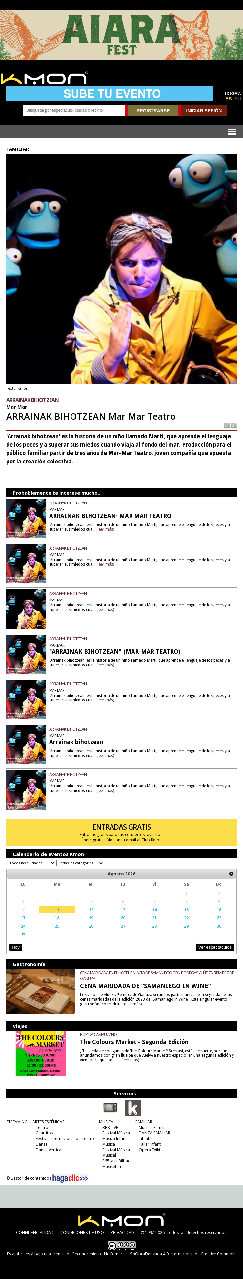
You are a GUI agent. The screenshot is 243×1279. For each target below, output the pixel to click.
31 (23, 933)
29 (186, 926)
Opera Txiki (149, 1149)
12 (91, 909)
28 (154, 926)
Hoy (15, 947)
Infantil (145, 1138)
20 (123, 917)
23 (219, 917)
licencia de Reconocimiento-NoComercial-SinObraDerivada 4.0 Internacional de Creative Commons (144, 1254)
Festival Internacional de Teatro (65, 1138)
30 (219, 926)
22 (186, 917)
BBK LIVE (110, 1127)
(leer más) (105, 529)
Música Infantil (115, 1138)
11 (57, 909)
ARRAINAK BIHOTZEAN (68, 503)
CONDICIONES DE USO (82, 1232)
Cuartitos (44, 1133)
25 (57, 926)
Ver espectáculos (215, 947)
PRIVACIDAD (122, 1232)
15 (186, 909)
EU (237, 98)
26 (91, 926)
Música (108, 1144)
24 (23, 926)
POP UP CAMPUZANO (98, 1034)
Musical (109, 1155)
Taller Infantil (151, 1144)
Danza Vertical (49, 1149)
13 (123, 909)
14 (154, 909)
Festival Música (116, 1133)
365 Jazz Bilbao (116, 1161)
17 (23, 917)
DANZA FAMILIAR (154, 1133)
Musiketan (111, 1166)
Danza (42, 1144)
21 (154, 917)
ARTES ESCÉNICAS (48, 1122)
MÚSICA (106, 1122)
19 (91, 917)
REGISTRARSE (153, 110)
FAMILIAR (143, 1122)
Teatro (42, 1127)
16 (219, 909)
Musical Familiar (153, 1127)
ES (228, 98)
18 (57, 917)
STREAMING (17, 1122)
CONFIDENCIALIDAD (35, 1232)
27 (123, 926)
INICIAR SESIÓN (204, 110)
